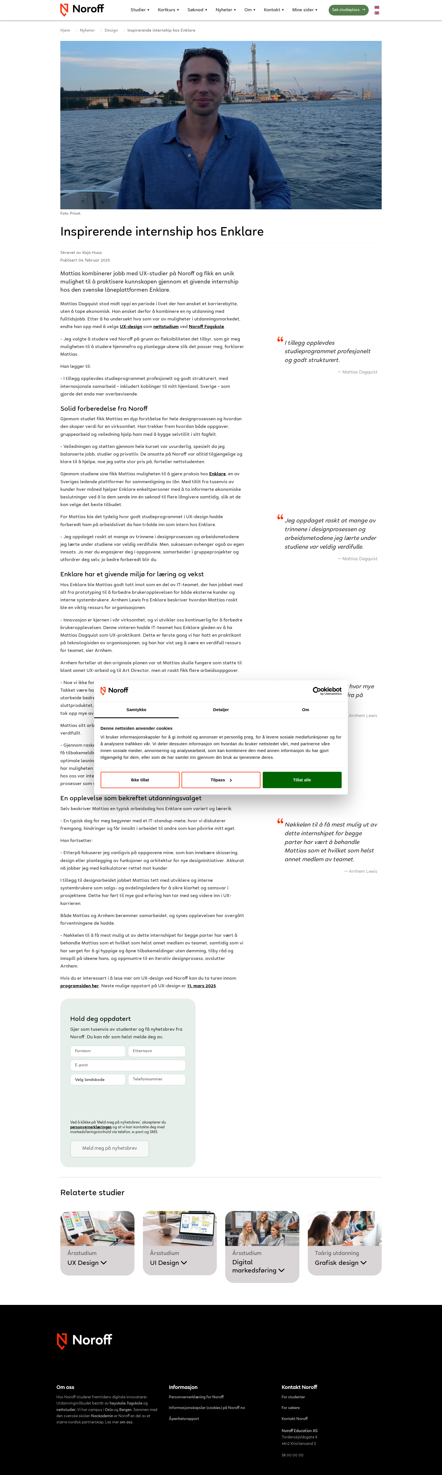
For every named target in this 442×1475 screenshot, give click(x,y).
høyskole (117, 1404)
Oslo (109, 1410)
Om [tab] (305, 709)
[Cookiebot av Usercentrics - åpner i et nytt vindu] (317, 691)
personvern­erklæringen (91, 1127)
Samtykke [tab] (137, 709)
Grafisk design (341, 1263)
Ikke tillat (140, 779)
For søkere (291, 1408)
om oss (126, 1423)
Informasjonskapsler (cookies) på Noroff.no (207, 1408)
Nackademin (102, 1416)
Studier (138, 10)
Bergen (125, 1410)
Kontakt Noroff (295, 1419)
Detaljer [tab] (221, 709)
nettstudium (166, 327)
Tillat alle (302, 779)
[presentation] (113, 1102)
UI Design (168, 1263)
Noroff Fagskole (206, 327)
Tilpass (221, 779)
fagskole (134, 1404)
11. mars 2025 (201, 986)
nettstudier (66, 1410)
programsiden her (79, 986)
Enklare (217, 474)
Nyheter (224, 10)
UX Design (87, 1263)
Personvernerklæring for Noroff (196, 1397)
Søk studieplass (348, 10)
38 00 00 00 (293, 1456)
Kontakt (272, 10)
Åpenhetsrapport (184, 1419)
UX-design (131, 327)
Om (248, 10)
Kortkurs (166, 10)
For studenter (293, 1397)
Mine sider (303, 10)
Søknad (195, 10)
